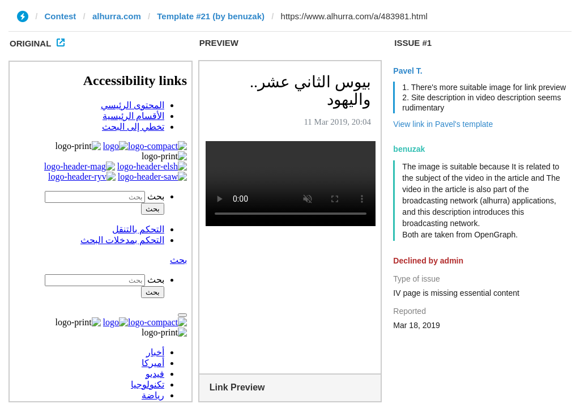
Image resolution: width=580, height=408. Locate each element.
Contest (60, 16)
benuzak (409, 149)
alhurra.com (116, 16)
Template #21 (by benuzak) (211, 16)
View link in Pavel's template (443, 124)
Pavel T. (407, 70)
